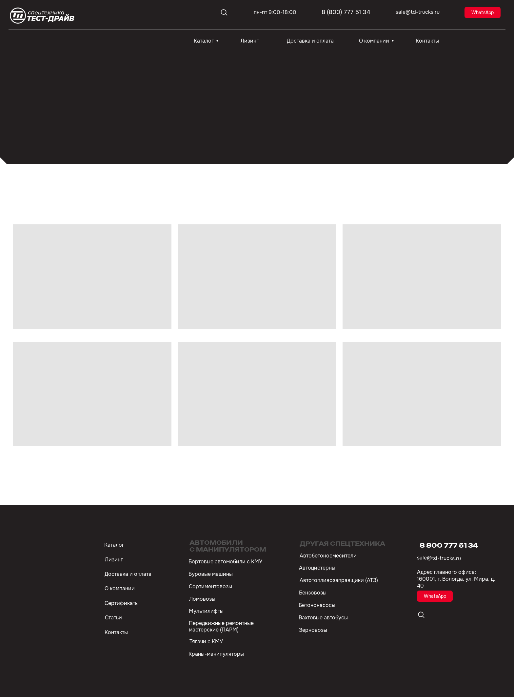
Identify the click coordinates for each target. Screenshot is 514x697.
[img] (43, 16)
